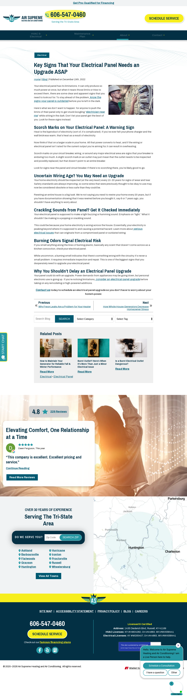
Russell (56, 592)
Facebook (39, 674)
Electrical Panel (63, 408)
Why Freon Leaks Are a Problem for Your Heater (63, 328)
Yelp (47, 674)
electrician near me (46, 118)
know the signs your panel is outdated (68, 99)
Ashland (26, 580)
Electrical (41, 51)
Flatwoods (28, 588)
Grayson (26, 592)
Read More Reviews (22, 513)
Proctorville (59, 588)
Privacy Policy (131, 672)
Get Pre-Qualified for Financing (93, 2)
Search (64, 340)
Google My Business (56, 674)
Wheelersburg (61, 596)
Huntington (28, 596)
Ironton (56, 584)
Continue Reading (18, 504)
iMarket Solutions (138, 690)
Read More (47, 400)
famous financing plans (56, 667)
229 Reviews (58, 443)
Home (37, 78)
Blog (44, 78)
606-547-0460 (95, 14)
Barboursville (30, 584)
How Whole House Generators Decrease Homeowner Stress (123, 328)
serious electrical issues (56, 249)
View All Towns (48, 605)
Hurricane (58, 580)
